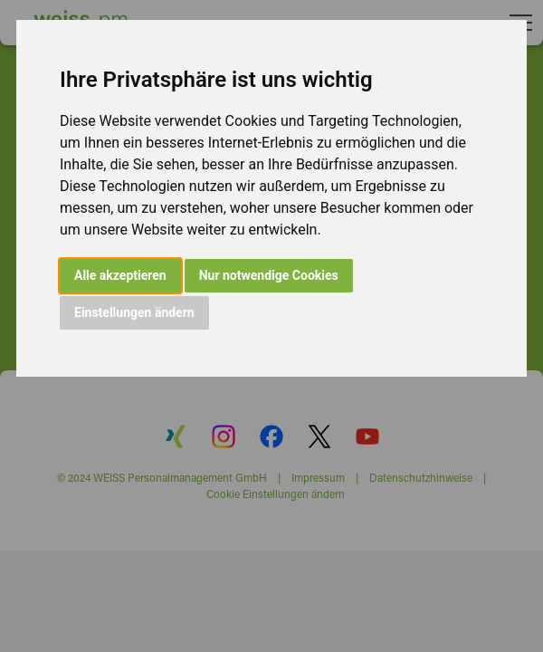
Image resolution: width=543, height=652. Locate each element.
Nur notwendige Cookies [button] (268, 275)
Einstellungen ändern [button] (134, 312)
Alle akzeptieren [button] (120, 275)
